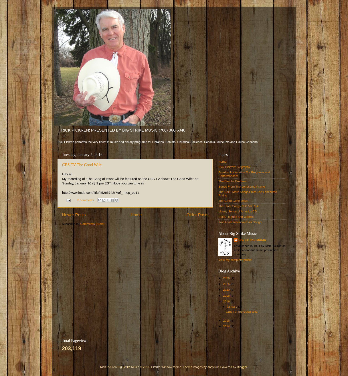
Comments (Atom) (92, 224)
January (232, 306)
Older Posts (197, 214)
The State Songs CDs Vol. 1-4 (238, 206)
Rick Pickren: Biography (234, 167)
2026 (227, 278)
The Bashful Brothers (232, 181)
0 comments (85, 200)
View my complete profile (235, 260)
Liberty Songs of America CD (237, 211)
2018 (227, 295)
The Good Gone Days (232, 200)
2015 (227, 320)
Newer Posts (74, 214)
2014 (227, 326)
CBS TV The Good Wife (82, 165)
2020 (227, 289)
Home (136, 214)
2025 (227, 284)
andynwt (213, 367)
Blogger (242, 367)
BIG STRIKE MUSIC (252, 240)
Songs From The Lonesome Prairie (241, 186)
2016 (227, 301)
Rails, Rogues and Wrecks (236, 216)
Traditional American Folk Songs (239, 222)
